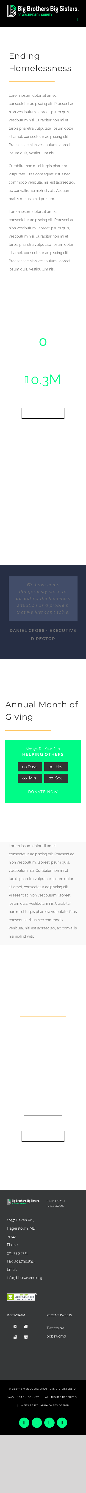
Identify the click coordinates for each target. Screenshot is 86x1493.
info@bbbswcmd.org (24, 1278)
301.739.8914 (25, 1261)
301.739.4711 (17, 1253)
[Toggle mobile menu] (78, 19)
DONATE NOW (43, 792)
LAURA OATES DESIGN (54, 1405)
